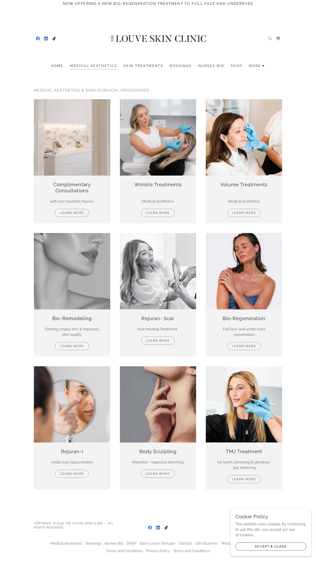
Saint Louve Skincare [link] (157, 543)
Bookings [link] (181, 66)
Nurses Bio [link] (211, 66)
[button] (257, 65)
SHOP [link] (236, 66)
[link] (38, 38)
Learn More (72, 212)
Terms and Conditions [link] (124, 551)
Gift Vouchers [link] (206, 543)
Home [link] (57, 66)
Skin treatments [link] (143, 66)
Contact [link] (185, 543)
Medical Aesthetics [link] (93, 66)
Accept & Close (271, 546)
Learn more (244, 346)
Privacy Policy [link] (158, 551)
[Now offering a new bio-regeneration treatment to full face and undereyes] (158, 3)
